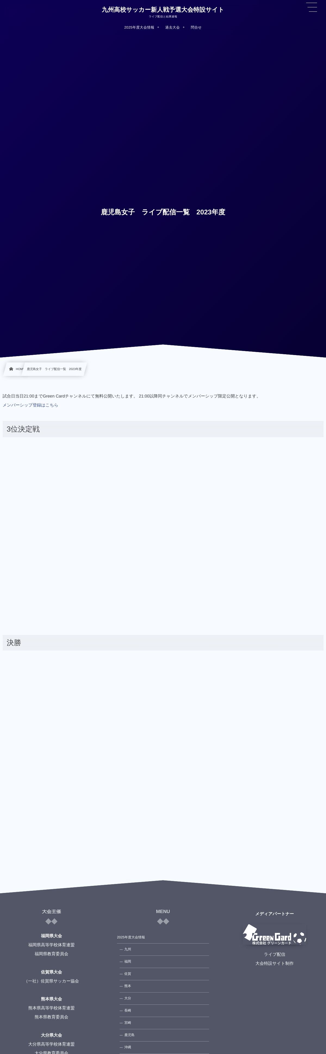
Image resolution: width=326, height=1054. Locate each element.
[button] (311, 7)
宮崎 (127, 1023)
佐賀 (127, 974)
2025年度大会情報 (131, 937)
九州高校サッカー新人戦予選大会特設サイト (163, 10)
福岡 (127, 961)
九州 (127, 949)
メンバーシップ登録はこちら (30, 405)
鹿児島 (129, 1035)
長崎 (127, 1010)
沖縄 (127, 1047)
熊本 (127, 986)
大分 (127, 998)
